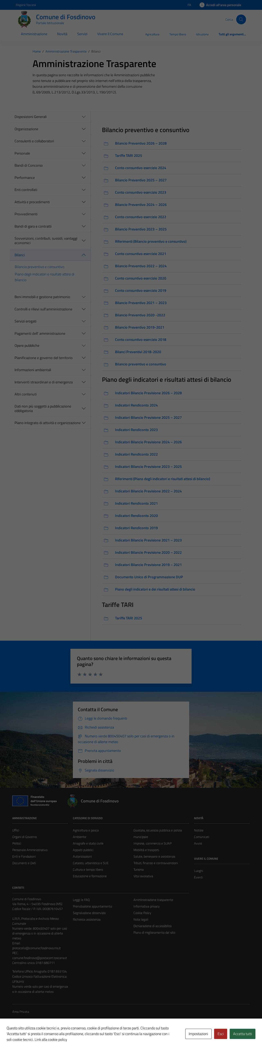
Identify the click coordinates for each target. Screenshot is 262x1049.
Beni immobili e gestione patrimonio (42, 297)
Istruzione (202, 34)
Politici (16, 843)
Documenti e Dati (24, 862)
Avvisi (198, 843)
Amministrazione (34, 34)
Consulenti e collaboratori (34, 141)
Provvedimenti (26, 214)
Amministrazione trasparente (153, 899)
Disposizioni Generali (31, 116)
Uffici (15, 830)
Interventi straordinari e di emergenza (44, 382)
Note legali (140, 919)
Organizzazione (26, 129)
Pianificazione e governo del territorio (44, 358)
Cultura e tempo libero (88, 869)
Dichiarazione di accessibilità (152, 925)
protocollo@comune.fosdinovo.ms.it (36, 948)
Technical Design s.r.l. (40, 1037)
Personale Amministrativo (29, 849)
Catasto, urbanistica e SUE (91, 862)
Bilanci (20, 255)
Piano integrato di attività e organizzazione (48, 423)
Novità (62, 34)
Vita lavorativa (143, 876)
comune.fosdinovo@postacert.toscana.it (39, 957)
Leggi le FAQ (81, 899)
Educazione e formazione (90, 876)
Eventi (198, 877)
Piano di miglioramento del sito (154, 932)
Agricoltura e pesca (86, 830)
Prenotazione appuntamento (92, 906)
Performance (25, 177)
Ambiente (79, 836)
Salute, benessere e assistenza (154, 856)
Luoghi (198, 870)
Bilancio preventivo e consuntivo (39, 267)
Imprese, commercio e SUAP (152, 843)
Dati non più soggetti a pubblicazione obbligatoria (43, 408)
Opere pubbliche (27, 345)
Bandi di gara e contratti (33, 226)
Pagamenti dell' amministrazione (40, 333)
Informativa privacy (146, 906)
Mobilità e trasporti (146, 849)
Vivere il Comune (110, 34)
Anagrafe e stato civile (88, 843)
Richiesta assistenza (87, 919)
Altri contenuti (26, 394)
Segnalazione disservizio (89, 912)
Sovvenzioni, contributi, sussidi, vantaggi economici (46, 241)
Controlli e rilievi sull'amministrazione (43, 309)
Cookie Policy (142, 912)
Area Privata (20, 1011)
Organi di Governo (24, 836)
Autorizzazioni (82, 856)
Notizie (198, 830)
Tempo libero (177, 34)
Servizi (82, 34)
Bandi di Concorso (29, 165)
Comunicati (201, 836)
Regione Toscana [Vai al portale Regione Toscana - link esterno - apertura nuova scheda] (26, 5)
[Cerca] (241, 19)
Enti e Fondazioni (24, 856)
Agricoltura (152, 34)
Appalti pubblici (83, 849)
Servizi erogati (25, 321)
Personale (22, 153)
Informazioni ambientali (33, 370)
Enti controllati (26, 189)
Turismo (138, 869)
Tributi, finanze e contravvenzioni (155, 862)
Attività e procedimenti (32, 202)
